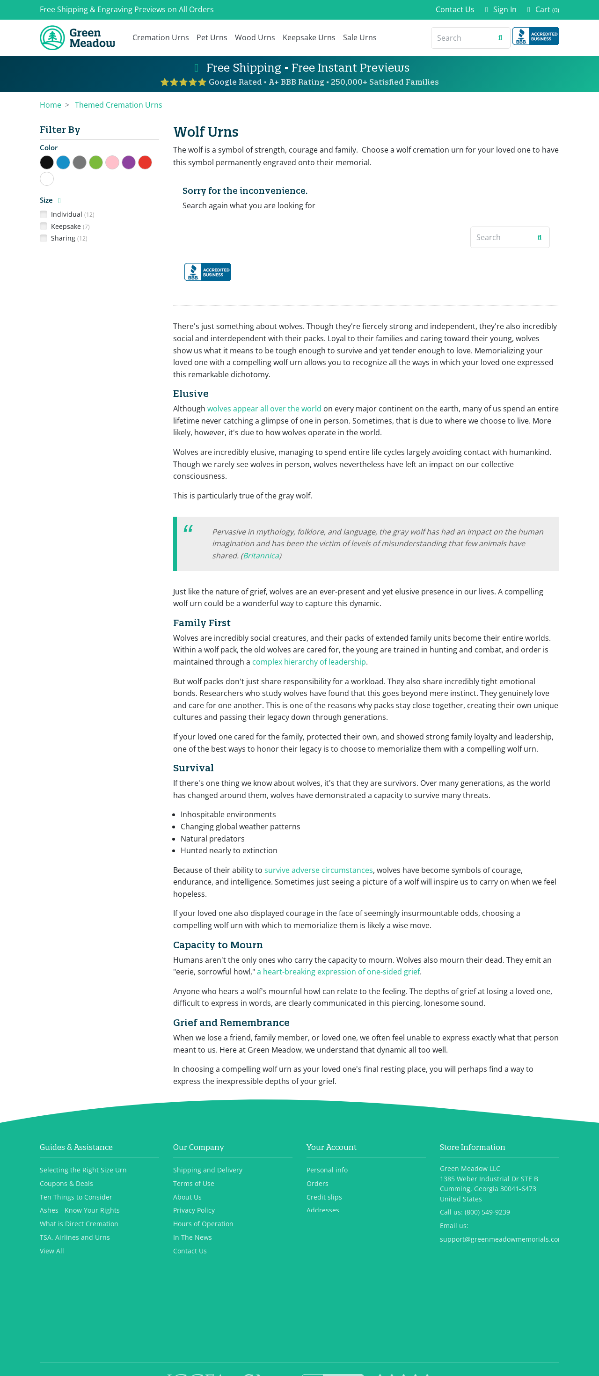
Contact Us (455, 9)
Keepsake (70, 226)
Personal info (327, 1169)
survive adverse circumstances (318, 870)
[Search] (461, 38)
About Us (187, 1197)
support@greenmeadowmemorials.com (502, 1239)
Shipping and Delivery (207, 1169)
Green (102, 161)
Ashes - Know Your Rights (80, 1210)
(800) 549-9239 (487, 1212)
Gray (86, 161)
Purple (135, 161)
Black (53, 161)
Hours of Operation (203, 1224)
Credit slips (324, 1197)
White (53, 177)
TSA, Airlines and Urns (75, 1237)
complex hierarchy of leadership (309, 662)
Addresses (323, 1210)
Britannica (261, 555)
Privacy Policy (194, 1210)
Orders (318, 1183)
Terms (354, 1364)
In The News (192, 1237)
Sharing (69, 238)
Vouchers (321, 1224)
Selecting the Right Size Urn (83, 1169)
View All (52, 1250)
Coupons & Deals (66, 1183)
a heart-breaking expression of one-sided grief (338, 971)
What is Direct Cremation (79, 1224)
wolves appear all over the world (264, 408)
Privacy (331, 1364)
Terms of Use (193, 1183)
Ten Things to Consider (76, 1197)
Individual (73, 214)
